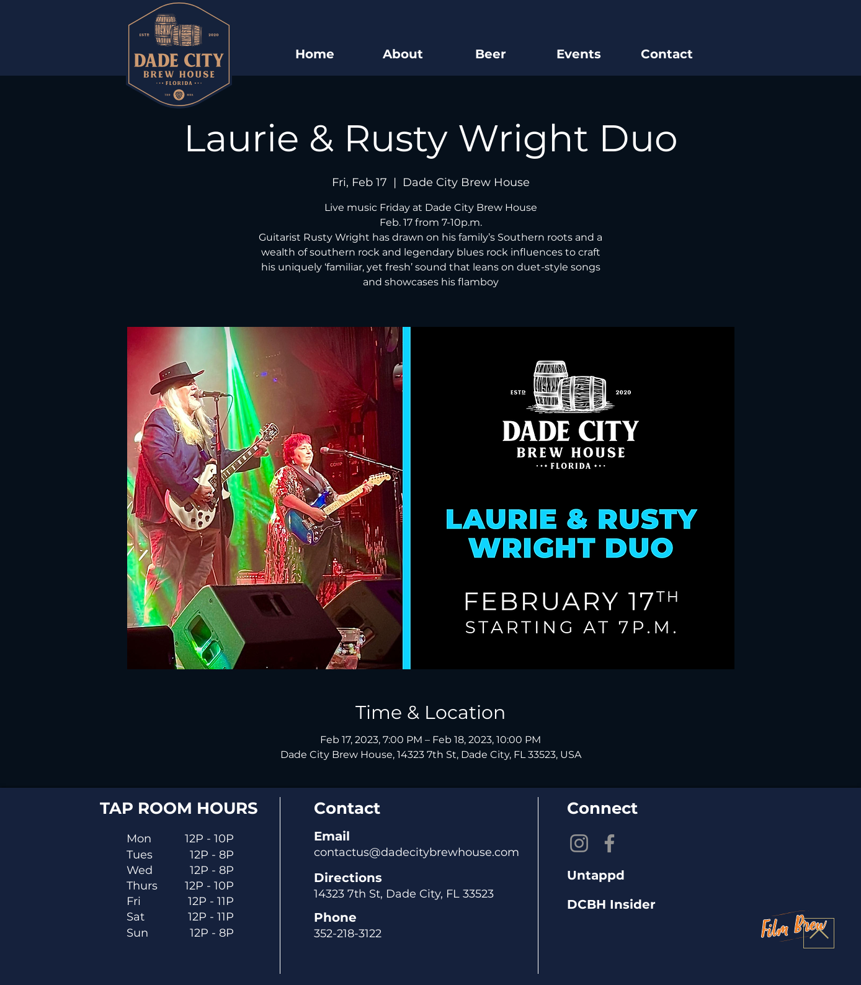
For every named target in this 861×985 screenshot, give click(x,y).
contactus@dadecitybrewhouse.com (416, 852)
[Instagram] (579, 843)
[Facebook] (609, 843)
